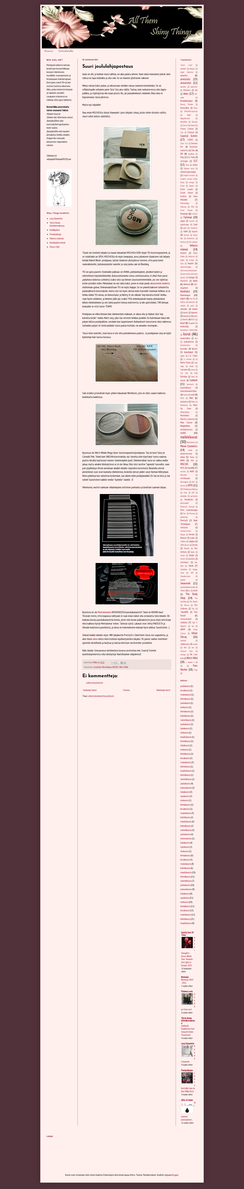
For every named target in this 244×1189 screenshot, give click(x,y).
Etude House (186, 192)
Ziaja (195, 670)
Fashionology (184, 203)
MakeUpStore (185, 412)
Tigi (193, 608)
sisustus (191, 558)
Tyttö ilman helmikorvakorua (57, 224)
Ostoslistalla (65, 51)
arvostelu (97, 667)
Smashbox (183, 569)
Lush (192, 394)
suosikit (182, 580)
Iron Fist (192, 298)
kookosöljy (184, 326)
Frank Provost (186, 210)
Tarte (182, 590)
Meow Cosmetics (188, 446)
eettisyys (184, 161)
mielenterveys (186, 453)
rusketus (183, 541)
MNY (192, 460)
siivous (182, 555)
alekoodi (183, 68)
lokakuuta (184, 728)
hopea (182, 260)
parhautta (194, 496)
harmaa (186, 235)
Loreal (182, 380)
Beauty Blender (186, 104)
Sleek (191, 565)
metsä (190, 450)
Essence (191, 185)
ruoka (192, 537)
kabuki (194, 308)
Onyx (185, 492)
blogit (189, 115)
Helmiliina (190, 238)
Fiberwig (183, 207)
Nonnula (185, 977)
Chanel (192, 125)
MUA (182, 467)
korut (187, 333)
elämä (195, 164)
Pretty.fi (184, 520)
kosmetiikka (185, 338)
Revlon (192, 534)
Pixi (184, 513)
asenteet (183, 86)
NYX (190, 485)
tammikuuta (185, 719)
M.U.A (182, 398)
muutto (183, 471)
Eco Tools (191, 157)
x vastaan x (190, 662)
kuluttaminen (185, 345)
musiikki (190, 467)
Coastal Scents (188, 136)
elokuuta (184, 707)
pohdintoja (184, 517)
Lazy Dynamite (56, 218)
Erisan (182, 185)
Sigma (192, 552)
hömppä (191, 277)
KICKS (193, 319)
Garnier (192, 221)
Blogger (174, 1174)
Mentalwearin (104, 612)
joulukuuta (185, 686)
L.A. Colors (193, 355)
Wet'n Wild (123, 667)
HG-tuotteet (193, 242)
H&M (185, 231)
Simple (191, 555)
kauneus (186, 315)
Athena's (186, 90)
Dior (193, 150)
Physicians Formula (187, 506)
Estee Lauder (186, 189)
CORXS (190, 139)
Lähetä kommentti (94, 682)
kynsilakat (188, 352)
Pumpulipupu (55, 234)
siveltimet (184, 562)
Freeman (184, 213)
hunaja (191, 260)
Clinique (191, 132)
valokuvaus (184, 644)
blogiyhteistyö (185, 118)
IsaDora (182, 302)
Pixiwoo (192, 513)
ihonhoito (185, 291)
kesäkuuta (185, 690)
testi (195, 590)
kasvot (194, 312)
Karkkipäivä (55, 229)
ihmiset (187, 284)
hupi (181, 263)
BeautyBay (184, 107)
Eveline (183, 196)
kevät (185, 319)
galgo (182, 220)
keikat (195, 316)
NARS (192, 471)
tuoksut (184, 622)
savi (188, 545)
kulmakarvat (189, 341)
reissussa (184, 527)
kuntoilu (183, 348)
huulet (191, 263)
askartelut (194, 86)
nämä (95, 639)
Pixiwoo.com (187, 991)
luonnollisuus (185, 387)
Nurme (182, 485)
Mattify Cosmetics (187, 419)
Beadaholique (186, 100)
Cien (181, 132)
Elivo (187, 165)
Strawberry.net (185, 576)
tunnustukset (186, 618)
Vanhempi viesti (163, 690)
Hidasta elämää (57, 238)
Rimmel (183, 537)
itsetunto (192, 302)
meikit (183, 432)
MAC (191, 397)
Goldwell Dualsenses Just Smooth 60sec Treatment (188, 1030)
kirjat (182, 322)
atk (196, 90)
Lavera (192, 369)
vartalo (195, 644)
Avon (185, 93)
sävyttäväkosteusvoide (187, 587)
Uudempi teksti (90, 690)
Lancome (184, 369)
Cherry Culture (187, 128)
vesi (193, 647)
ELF (195, 161)
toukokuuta (185, 694)
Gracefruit (193, 228)
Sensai (194, 544)
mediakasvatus (186, 429)
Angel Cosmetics (186, 72)
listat (193, 376)
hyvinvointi (187, 274)
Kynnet (194, 348)
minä (182, 457)
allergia (192, 68)
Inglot (183, 298)
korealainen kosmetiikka (188, 330)
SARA (182, 545)
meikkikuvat (188, 437)
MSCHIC (115, 667)
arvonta (183, 75)
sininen (182, 559)
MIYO (182, 460)
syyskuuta (184, 796)
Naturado (183, 475)
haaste (194, 231)
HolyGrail (191, 256)
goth (185, 228)
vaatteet (183, 640)
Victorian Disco (186, 651)
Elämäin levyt (189, 168)
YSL (181, 666)
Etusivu (48, 51)
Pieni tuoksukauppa (188, 509)
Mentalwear (107, 667)
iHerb (195, 280)
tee (189, 590)
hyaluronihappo (185, 267)
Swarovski (185, 583)
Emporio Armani (189, 175)
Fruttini (194, 214)
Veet (185, 647)
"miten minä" (186, 65)
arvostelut (185, 83)
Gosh (195, 224)
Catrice (185, 125)
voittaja (183, 654)
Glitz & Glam (187, 1100)
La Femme (187, 359)
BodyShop (183, 122)
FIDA (192, 207)
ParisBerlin (189, 499)
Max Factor (186, 422)
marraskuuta (186, 787)
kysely (182, 356)
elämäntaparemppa (188, 171)
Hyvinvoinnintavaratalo (188, 270)
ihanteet (184, 280)
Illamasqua (185, 295)
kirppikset (192, 323)
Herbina (183, 242)
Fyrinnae (187, 217)
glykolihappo (184, 224)
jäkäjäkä (183, 308)
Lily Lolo (184, 373)
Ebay (182, 157)
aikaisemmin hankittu (160, 283)
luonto (185, 394)
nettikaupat (185, 478)
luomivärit (190, 384)
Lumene (193, 380)
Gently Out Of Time (187, 933)
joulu (192, 305)
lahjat (192, 366)
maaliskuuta (185, 736)
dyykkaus (191, 154)
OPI (193, 492)
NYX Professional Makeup (188, 489)
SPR (192, 573)
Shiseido (186, 548)
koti (196, 338)
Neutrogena (184, 482)
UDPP (182, 629)
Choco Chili (54, 246)
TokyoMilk (184, 611)
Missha (192, 457)
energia (191, 182)
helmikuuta (185, 698)
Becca (195, 108)
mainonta (184, 401)
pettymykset (184, 503)
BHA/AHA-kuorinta (190, 111)
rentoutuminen (185, 531)
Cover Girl (184, 143)
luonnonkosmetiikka (188, 391)
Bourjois (194, 122)
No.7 (193, 482)
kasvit (185, 312)
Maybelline (185, 425)
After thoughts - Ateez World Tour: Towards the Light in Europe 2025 (188, 951)
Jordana (182, 305)
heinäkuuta (185, 711)
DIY (181, 153)
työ (193, 626)
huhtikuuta (185, 766)
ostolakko (183, 496)
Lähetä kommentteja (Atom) (101, 695)
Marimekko (184, 415)
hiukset (183, 252)
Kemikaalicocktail (57, 242)
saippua (192, 541)
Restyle (182, 534)
